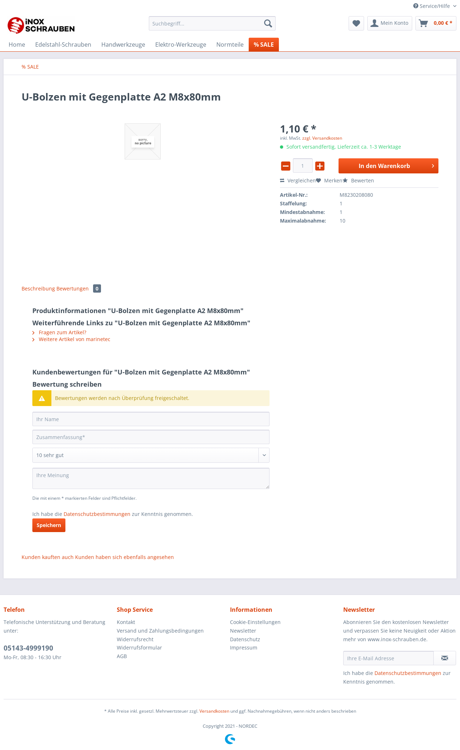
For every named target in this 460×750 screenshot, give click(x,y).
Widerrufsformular (139, 647)
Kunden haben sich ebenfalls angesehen (124, 557)
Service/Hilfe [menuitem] (432, 6)
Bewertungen (78, 288)
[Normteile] (230, 44)
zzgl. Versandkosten (322, 138)
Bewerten (358, 180)
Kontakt (126, 622)
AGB (122, 656)
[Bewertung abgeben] (151, 455)
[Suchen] (268, 23)
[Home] (17, 44)
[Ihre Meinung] (151, 478)
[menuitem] (212, 26)
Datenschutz (245, 639)
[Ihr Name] (151, 419)
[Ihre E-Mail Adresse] (388, 658)
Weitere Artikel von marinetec (71, 339)
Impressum (243, 647)
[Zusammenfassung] (151, 437)
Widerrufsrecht (135, 639)
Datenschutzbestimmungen (97, 514)
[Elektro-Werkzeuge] (180, 44)
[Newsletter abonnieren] (444, 658)
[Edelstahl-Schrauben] (63, 44)
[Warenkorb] (435, 23)
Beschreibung (38, 288)
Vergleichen (298, 180)
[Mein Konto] (389, 23)
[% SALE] (264, 44)
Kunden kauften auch (48, 557)
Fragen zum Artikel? (59, 332)
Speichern (49, 525)
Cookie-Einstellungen (255, 622)
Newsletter (243, 630)
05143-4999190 (28, 648)
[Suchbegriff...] (212, 23)
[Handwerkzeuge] (123, 44)
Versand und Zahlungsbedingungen (160, 630)
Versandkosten (214, 711)
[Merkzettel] (356, 23)
